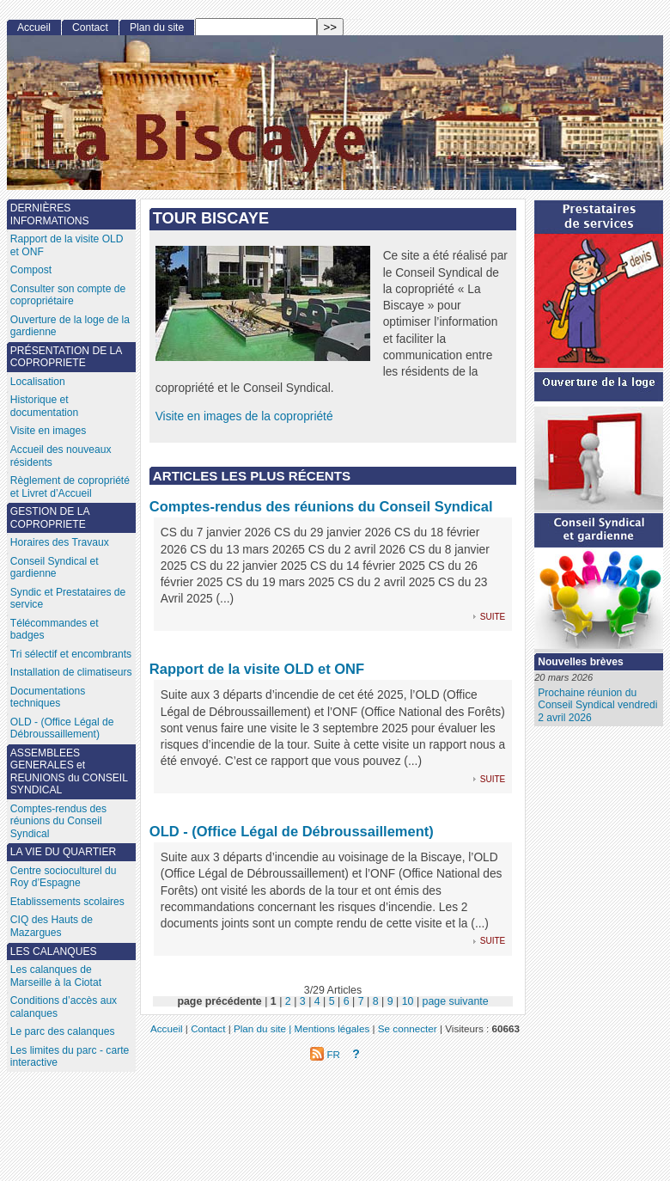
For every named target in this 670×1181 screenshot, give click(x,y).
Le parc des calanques (62, 1031)
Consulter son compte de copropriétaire (67, 295)
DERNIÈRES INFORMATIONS (49, 214)
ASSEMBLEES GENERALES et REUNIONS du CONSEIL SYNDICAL (69, 772)
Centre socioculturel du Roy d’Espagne (63, 877)
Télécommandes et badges (54, 629)
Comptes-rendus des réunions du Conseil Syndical (321, 506)
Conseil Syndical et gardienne (54, 567)
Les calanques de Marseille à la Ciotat (55, 976)
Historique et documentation (44, 406)
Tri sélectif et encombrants (70, 654)
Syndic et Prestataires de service (67, 598)
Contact (90, 27)
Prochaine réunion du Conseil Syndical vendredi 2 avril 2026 (597, 705)
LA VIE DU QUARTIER (63, 852)
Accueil (34, 27)
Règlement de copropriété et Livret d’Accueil (70, 486)
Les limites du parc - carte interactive (69, 1056)
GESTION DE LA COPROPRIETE (50, 517)
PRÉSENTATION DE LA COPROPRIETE (66, 357)
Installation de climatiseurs (71, 672)
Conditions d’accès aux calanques (63, 1006)
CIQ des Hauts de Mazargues (51, 926)
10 (408, 1001)
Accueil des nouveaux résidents (61, 456)
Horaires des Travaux (59, 542)
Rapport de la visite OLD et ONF (256, 668)
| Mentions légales (329, 1028)
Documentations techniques (47, 697)
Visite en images (48, 431)
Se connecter (407, 1028)
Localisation (37, 382)
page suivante (456, 1001)
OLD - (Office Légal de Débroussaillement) (291, 831)
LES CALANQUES (53, 951)
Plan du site (157, 27)
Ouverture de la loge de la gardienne (70, 326)
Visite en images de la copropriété (244, 416)
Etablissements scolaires (67, 902)
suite (492, 615)
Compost (31, 270)
